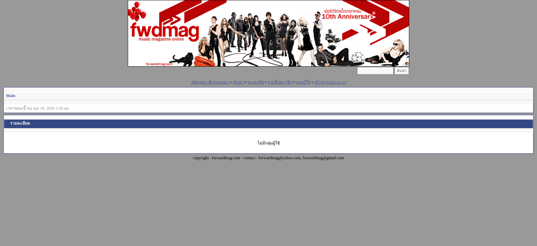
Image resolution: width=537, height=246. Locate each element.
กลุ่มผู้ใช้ (303, 82)
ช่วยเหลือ (256, 82)
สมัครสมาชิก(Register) (210, 82)
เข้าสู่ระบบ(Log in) (330, 82)
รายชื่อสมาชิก (279, 82)
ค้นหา (239, 82)
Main (10, 95)
